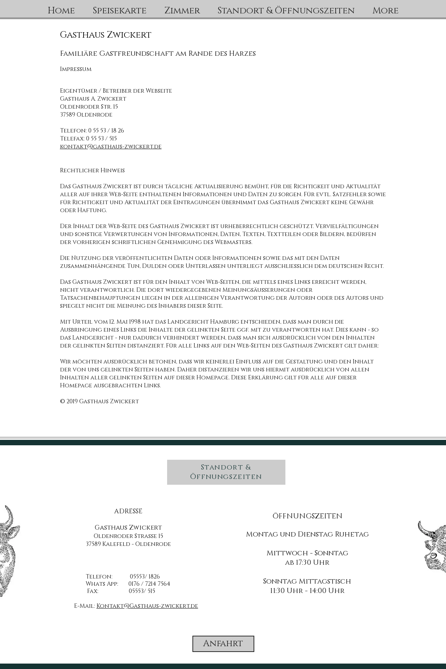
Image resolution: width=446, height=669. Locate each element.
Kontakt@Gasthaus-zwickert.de (147, 606)
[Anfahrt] (223, 644)
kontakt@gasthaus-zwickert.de (111, 147)
